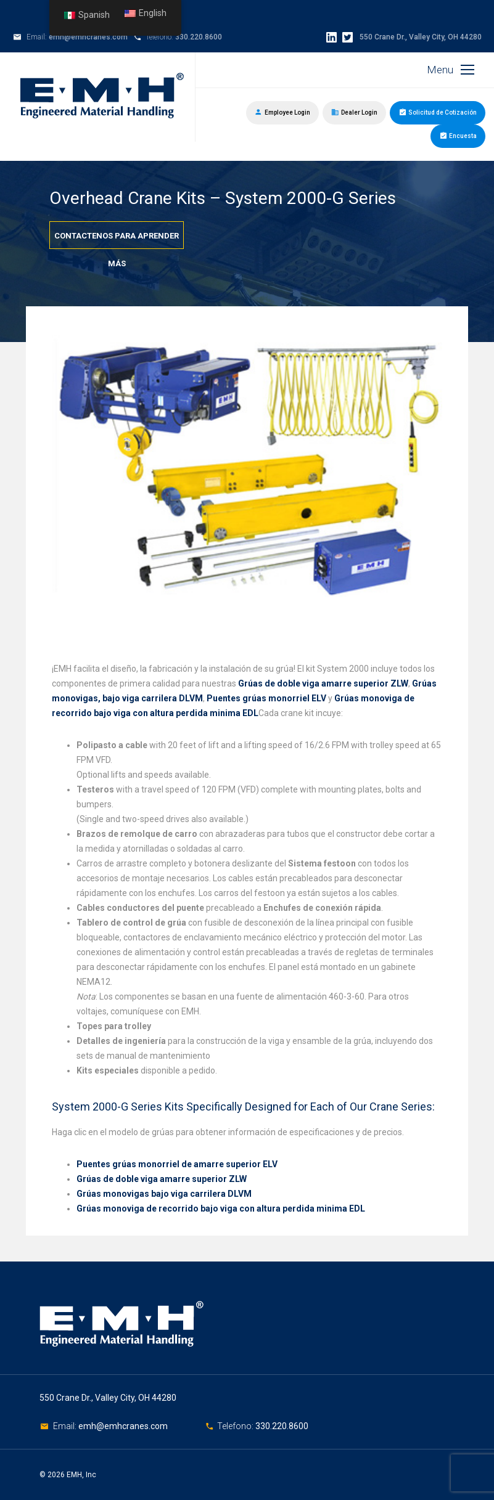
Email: (65, 1426)
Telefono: (236, 1426)
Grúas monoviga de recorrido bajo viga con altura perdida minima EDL (220, 1208)
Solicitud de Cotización (437, 111)
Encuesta (458, 135)
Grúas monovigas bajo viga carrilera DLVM (164, 1194)
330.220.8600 (198, 37)
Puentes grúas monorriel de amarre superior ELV (177, 1164)
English (146, 13)
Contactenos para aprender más (116, 240)
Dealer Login (354, 112)
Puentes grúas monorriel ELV (266, 698)
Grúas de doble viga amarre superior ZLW (323, 683)
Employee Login (282, 112)
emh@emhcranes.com (88, 37)
